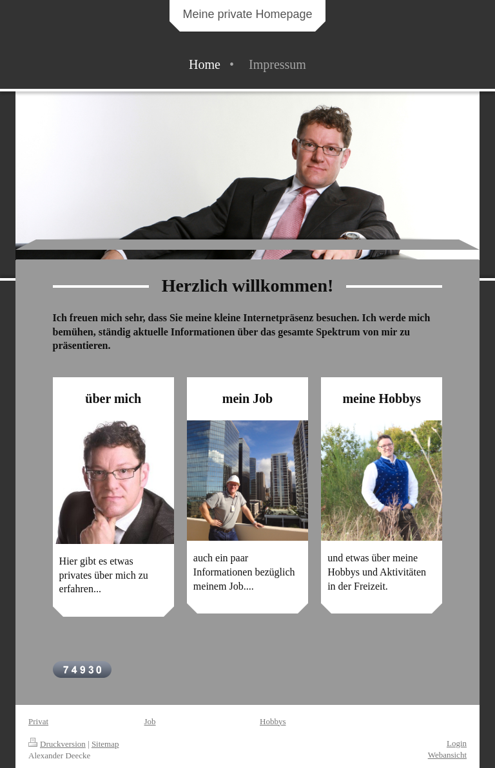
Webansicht (447, 755)
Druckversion (57, 744)
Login (457, 743)
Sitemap (105, 744)
